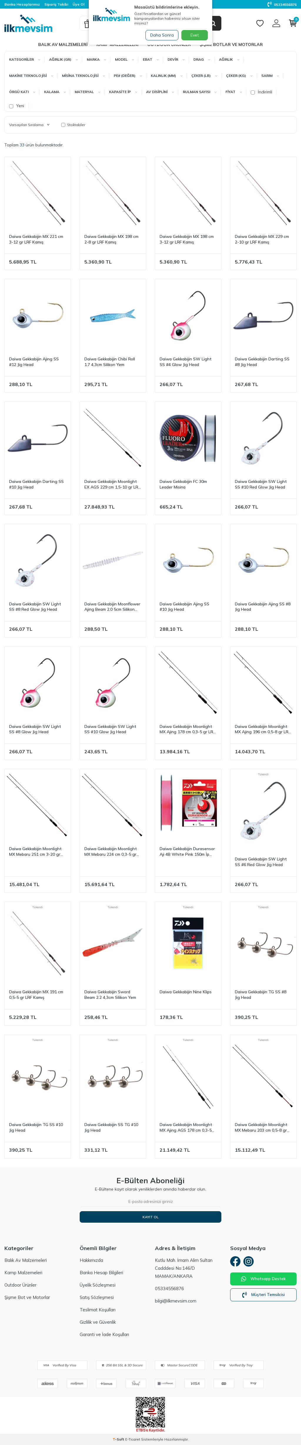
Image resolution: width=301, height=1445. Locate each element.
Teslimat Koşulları (98, 1309)
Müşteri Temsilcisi (263, 1296)
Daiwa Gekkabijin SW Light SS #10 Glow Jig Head (110, 729)
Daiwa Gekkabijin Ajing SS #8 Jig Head (262, 606)
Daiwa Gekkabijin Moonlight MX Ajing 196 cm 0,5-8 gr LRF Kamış (262, 729)
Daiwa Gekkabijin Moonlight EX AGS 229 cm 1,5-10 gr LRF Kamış (112, 484)
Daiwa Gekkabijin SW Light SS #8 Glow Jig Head (35, 729)
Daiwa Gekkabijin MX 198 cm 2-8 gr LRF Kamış (111, 239)
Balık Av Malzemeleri (63, 44)
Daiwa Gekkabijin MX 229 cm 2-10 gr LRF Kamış (262, 239)
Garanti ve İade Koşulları (104, 1334)
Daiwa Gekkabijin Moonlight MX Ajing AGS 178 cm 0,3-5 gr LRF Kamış (186, 1127)
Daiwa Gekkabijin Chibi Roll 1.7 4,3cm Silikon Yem (109, 361)
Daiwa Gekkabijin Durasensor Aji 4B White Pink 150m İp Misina (187, 851)
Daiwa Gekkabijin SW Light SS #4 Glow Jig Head (186, 361)
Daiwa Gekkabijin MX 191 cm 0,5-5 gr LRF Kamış (36, 994)
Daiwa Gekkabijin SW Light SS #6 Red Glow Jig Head (261, 861)
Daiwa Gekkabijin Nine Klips (186, 991)
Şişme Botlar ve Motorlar (231, 44)
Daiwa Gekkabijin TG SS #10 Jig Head (36, 1127)
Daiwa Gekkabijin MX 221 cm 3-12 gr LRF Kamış (36, 239)
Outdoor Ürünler (20, 1285)
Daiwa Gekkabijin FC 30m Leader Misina (183, 484)
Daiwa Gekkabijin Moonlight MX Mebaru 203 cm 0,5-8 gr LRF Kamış (261, 1127)
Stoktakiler (73, 125)
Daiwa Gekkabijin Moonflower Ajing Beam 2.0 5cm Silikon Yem (112, 607)
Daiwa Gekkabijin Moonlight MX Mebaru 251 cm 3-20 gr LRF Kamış (35, 851)
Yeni (16, 105)
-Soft (119, 1439)
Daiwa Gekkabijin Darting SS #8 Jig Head (262, 361)
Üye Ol (78, 4)
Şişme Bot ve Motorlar (27, 1297)
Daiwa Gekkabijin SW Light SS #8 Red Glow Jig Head (35, 606)
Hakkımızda (91, 1260)
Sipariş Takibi (56, 4)
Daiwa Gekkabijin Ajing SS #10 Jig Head (184, 606)
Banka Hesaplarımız (22, 4)
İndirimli (261, 92)
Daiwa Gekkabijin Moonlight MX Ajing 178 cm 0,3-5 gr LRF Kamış (187, 729)
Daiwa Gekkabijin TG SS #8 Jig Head (260, 994)
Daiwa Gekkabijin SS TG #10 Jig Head (111, 1127)
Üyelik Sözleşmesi (98, 1285)
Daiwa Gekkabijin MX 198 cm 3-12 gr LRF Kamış (187, 239)
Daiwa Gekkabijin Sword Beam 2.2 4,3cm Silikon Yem (110, 994)
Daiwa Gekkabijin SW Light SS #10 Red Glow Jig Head (261, 484)
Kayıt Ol (150, 1217)
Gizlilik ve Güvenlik (98, 1322)
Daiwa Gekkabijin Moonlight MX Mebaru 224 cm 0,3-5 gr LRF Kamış (110, 851)
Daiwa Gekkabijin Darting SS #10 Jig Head (36, 484)
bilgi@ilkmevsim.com (175, 1301)
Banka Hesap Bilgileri (101, 1272)
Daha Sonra (160, 35)
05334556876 (282, 4)
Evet (194, 35)
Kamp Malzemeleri (23, 1272)
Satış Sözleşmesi (97, 1297)
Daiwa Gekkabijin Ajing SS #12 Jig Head (34, 361)
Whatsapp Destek (263, 1280)
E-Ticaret (132, 1439)
